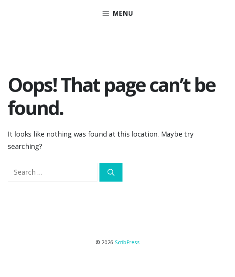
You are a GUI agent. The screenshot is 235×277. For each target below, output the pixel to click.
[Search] (110, 172)
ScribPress (127, 242)
